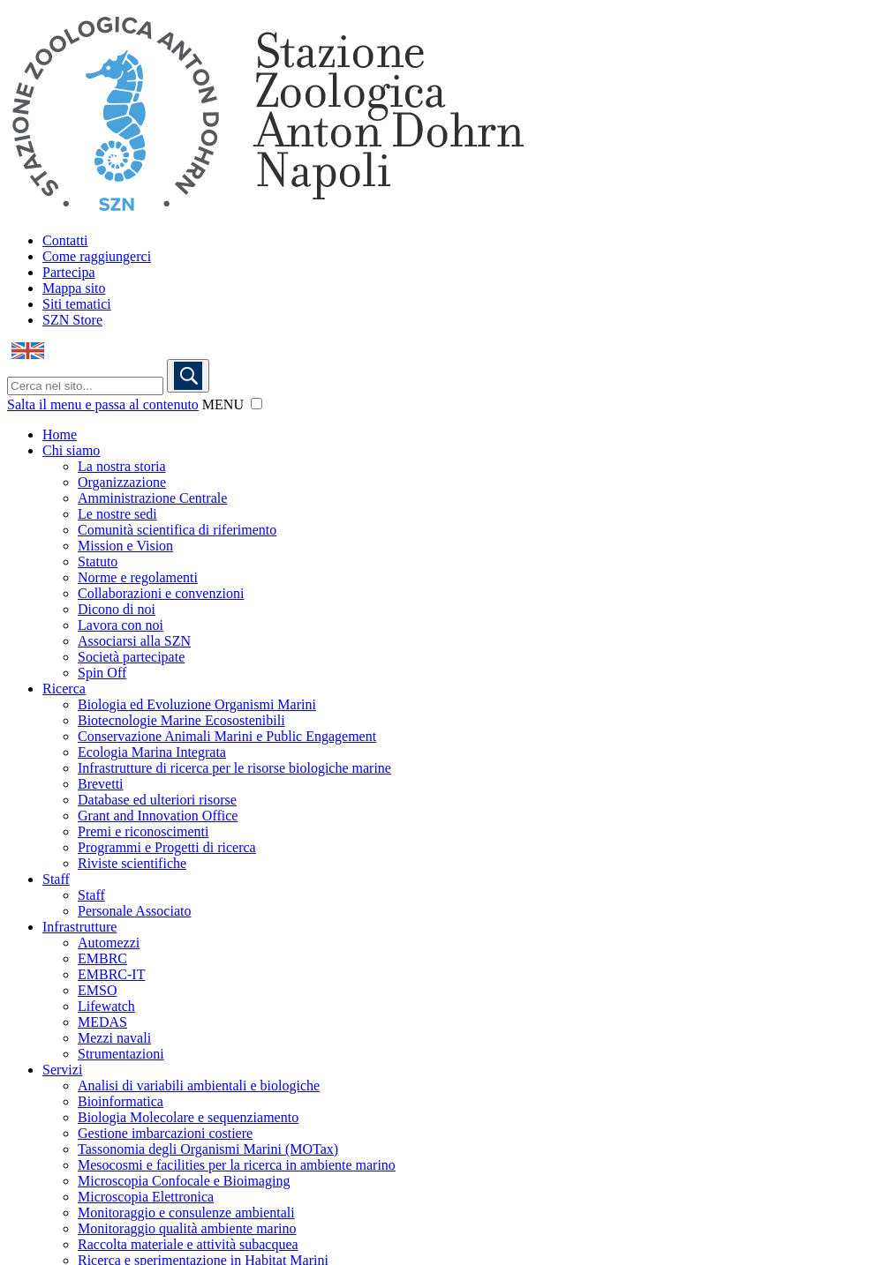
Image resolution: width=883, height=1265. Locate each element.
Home (59, 434)
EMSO (97, 990)
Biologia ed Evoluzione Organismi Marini (197, 704)
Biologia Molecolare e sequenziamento (188, 1117)
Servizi (62, 1069)
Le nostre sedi (117, 513)
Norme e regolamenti (138, 577)
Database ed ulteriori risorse (157, 799)
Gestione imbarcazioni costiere (165, 1133)
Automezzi (109, 942)
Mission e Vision (125, 545)
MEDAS (102, 1021)
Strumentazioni (121, 1053)
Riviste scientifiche (132, 863)
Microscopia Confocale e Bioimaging (184, 1180)
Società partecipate (131, 656)
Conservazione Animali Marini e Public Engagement (227, 736)
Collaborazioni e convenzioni (161, 593)
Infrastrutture (79, 926)
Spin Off (102, 672)
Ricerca (64, 688)
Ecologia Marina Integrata (152, 752)
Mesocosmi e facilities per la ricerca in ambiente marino (237, 1164)
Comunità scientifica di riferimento (177, 529)
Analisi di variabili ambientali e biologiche (199, 1085)
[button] (256, 403)
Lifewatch (106, 1006)
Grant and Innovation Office (158, 815)
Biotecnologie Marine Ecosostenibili (181, 720)
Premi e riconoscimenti (143, 831)
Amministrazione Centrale (152, 497)
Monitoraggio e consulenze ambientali (186, 1212)
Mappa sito (74, 288)
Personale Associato (134, 910)
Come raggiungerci (96, 256)
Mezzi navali (114, 1037)
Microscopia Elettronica (146, 1196)
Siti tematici (76, 303)
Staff (56, 879)
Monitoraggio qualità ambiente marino (187, 1228)
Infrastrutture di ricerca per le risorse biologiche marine (234, 767)
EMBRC (102, 958)
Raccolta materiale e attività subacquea (188, 1244)
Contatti (65, 240)
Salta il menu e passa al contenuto (103, 404)
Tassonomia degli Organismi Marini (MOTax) (208, 1148)
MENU (223, 404)
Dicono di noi (116, 609)
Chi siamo (71, 450)
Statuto (97, 561)
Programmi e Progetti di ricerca (167, 847)
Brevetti (101, 783)
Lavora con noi (120, 625)
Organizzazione (122, 482)
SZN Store (72, 319)
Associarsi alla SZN (134, 640)
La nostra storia (122, 466)
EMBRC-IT (111, 974)
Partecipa (68, 272)
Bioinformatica (120, 1101)
